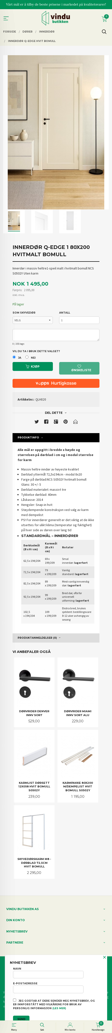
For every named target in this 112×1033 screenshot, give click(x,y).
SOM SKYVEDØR (24, 312)
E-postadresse (48, 987)
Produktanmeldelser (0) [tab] (37, 637)
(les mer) (59, 1008)
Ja (19, 357)
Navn (48, 972)
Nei (33, 357)
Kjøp (33, 366)
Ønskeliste (81, 368)
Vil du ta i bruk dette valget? (36, 351)
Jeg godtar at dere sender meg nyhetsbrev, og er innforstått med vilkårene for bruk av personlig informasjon (54, 1004)
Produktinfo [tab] (28, 437)
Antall (64, 312)
